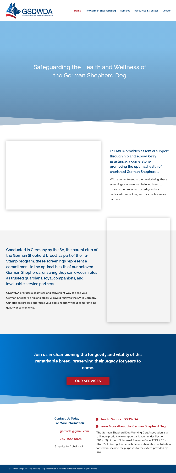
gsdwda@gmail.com (74, 431)
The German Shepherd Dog (100, 10)
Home (77, 10)
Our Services (88, 381)
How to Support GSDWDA (119, 419)
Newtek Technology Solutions (83, 468)
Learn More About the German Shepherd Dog (133, 426)
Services (125, 10)
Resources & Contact (146, 10)
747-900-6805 (71, 439)
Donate (166, 10)
